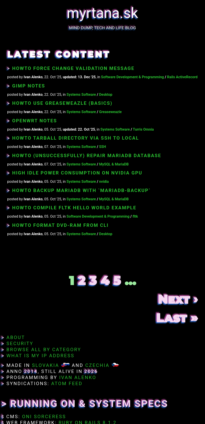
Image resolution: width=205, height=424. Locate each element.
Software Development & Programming (132, 77)
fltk (135, 216)
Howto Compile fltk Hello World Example (74, 207)
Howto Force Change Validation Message (73, 68)
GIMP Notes (28, 86)
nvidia (104, 181)
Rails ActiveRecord (182, 77)
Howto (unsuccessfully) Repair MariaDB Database (86, 155)
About (16, 337)
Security (20, 343)
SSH (102, 147)
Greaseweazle (110, 112)
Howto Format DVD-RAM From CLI (60, 225)
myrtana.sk (102, 13)
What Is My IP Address (41, 355)
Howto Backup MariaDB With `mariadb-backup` (81, 190)
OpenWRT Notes (34, 120)
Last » (177, 318)
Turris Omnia (143, 129)
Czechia (97, 365)
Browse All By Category (44, 349)
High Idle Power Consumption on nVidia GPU (77, 173)
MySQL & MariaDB (114, 164)
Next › (178, 299)
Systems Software (81, 94)
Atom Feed (67, 383)
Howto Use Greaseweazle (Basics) (62, 103)
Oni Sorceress (44, 416)
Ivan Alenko (77, 377)
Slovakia (45, 365)
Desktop (105, 94)
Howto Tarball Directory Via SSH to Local (75, 138)
